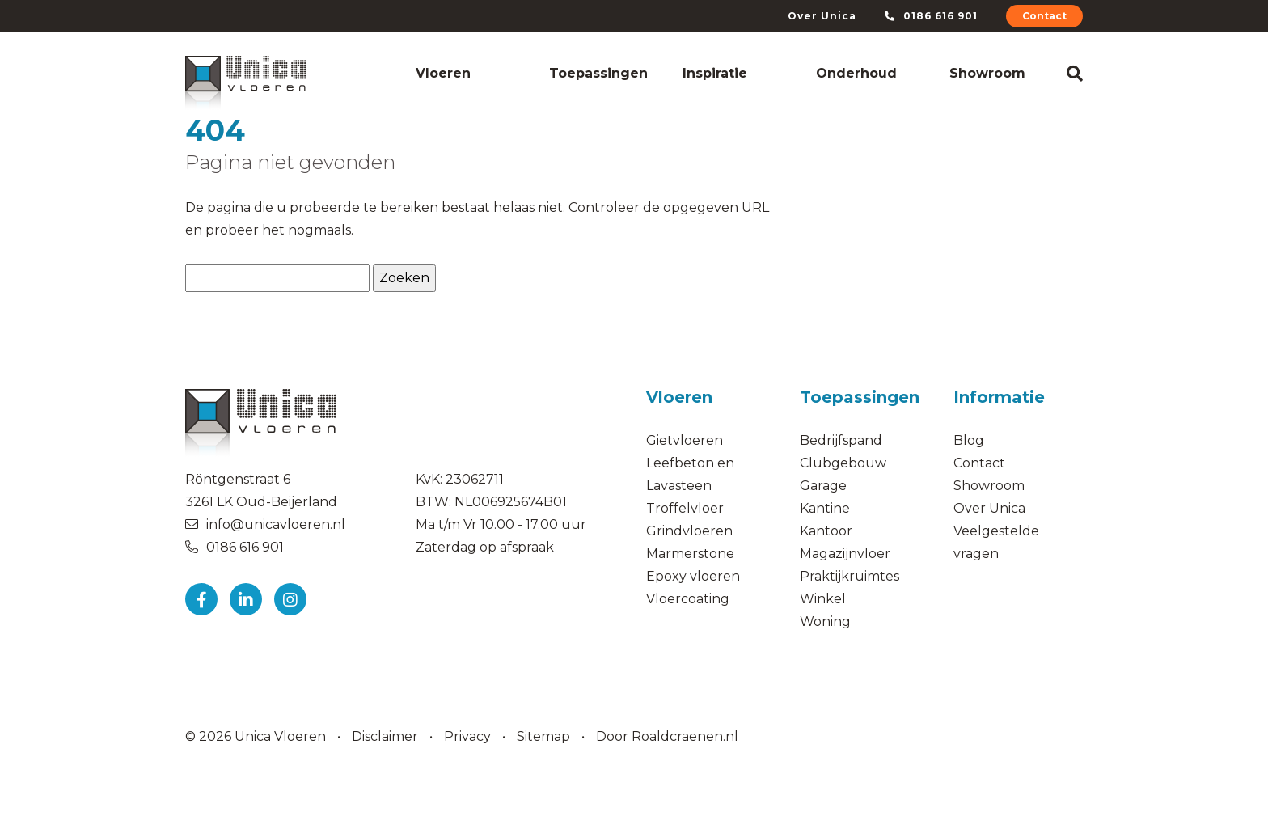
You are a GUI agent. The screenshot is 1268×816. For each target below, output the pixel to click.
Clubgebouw (843, 463)
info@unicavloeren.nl (275, 524)
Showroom (987, 73)
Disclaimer (385, 736)
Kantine (825, 508)
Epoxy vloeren (693, 576)
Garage (823, 485)
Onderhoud (856, 73)
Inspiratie (715, 73)
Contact (1044, 16)
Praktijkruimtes (849, 576)
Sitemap (543, 736)
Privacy (467, 736)
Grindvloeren (689, 531)
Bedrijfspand (842, 440)
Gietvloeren (684, 440)
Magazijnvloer (845, 553)
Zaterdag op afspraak (485, 547)
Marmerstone (690, 553)
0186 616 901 (931, 16)
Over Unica (822, 16)
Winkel (823, 599)
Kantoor (826, 531)
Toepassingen (598, 73)
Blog (968, 440)
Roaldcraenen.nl (685, 736)
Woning (825, 621)
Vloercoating (687, 599)
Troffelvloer (685, 508)
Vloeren (443, 73)
